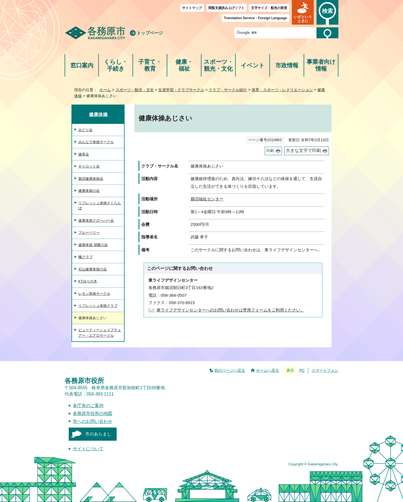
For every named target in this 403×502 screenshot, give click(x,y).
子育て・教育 (150, 65)
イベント (253, 65)
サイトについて (88, 448)
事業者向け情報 (321, 65)
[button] (303, 12)
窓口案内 (81, 65)
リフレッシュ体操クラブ (97, 306)
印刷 (270, 151)
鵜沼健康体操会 (90, 179)
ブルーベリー (89, 232)
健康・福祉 (184, 65)
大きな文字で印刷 (303, 150)
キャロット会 (89, 166)
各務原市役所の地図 (92, 413)
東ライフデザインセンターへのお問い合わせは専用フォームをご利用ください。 (230, 310)
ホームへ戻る (267, 370)
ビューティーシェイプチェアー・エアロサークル (99, 332)
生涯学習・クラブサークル (181, 90)
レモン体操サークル (94, 294)
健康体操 (98, 114)
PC (302, 370)
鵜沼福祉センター (207, 199)
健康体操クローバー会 (96, 220)
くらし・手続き (116, 65)
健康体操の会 (89, 191)
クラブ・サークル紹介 (228, 90)
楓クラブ (85, 257)
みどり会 (85, 130)
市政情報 (286, 65)
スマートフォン (325, 370)
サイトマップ (192, 8)
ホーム (105, 90)
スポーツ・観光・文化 (218, 65)
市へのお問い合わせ (92, 421)
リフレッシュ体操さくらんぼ (99, 205)
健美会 (83, 154)
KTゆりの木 (87, 281)
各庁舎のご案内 (88, 405)
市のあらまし (98, 434)
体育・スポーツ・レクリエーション (282, 90)
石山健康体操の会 (92, 269)
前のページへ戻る (229, 370)
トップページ (150, 33)
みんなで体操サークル (96, 142)
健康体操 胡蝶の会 (93, 245)
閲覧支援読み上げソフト (226, 8)
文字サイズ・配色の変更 (269, 8)
